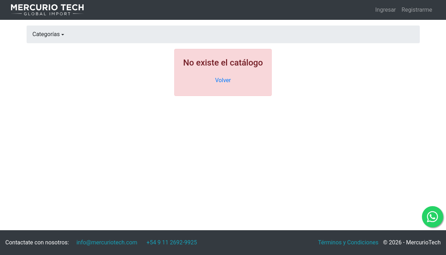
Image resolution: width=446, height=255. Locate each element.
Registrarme (417, 9)
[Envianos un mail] (107, 242)
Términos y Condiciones (348, 242)
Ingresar (385, 9)
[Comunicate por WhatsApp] (432, 216)
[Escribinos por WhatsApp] (172, 242)
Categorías (46, 34)
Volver (223, 80)
